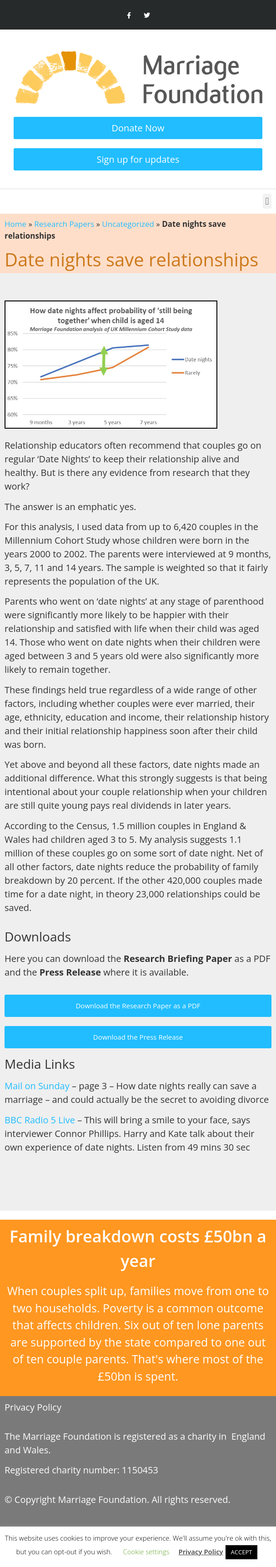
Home (15, 224)
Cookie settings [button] (146, 1551)
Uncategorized (128, 224)
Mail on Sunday (37, 1086)
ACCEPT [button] (241, 1552)
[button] (267, 201)
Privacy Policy (33, 1407)
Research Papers (64, 224)
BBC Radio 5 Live (40, 1120)
